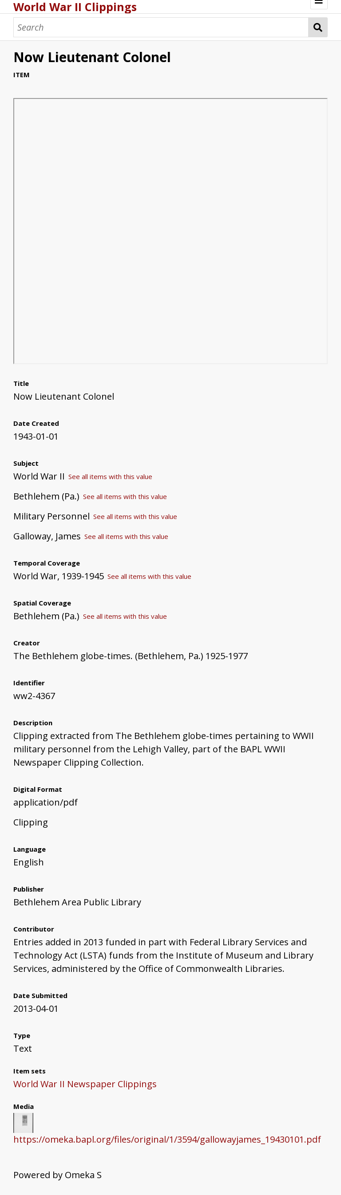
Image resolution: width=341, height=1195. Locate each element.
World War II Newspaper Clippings (85, 1084)
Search (318, 27)
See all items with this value (110, 476)
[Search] (161, 27)
